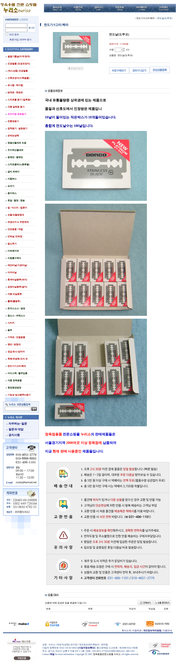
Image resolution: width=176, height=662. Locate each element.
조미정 (104, 644)
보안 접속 (14, 34)
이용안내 (167, 630)
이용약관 (136, 630)
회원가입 (14, 39)
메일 (52, 654)
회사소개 (126, 630)
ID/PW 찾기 (26, 39)
